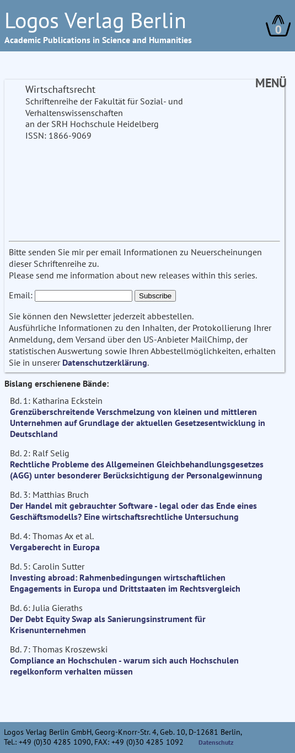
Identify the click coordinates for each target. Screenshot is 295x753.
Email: (21, 295)
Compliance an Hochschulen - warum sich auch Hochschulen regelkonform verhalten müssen (124, 666)
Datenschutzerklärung (104, 362)
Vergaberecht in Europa (55, 546)
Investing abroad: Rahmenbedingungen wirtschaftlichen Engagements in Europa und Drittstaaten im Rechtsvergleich (125, 583)
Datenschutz (216, 742)
